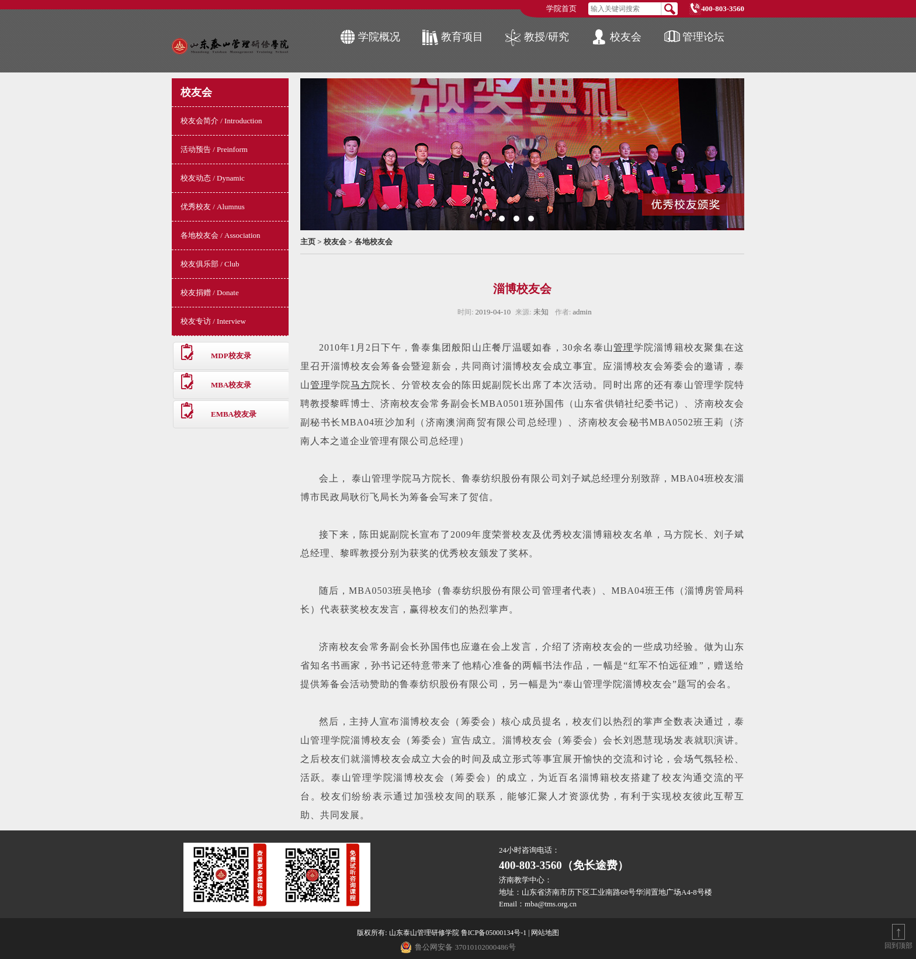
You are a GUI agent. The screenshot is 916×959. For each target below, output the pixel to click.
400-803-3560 (722, 8)
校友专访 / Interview (213, 321)
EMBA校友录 (233, 414)
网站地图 (545, 933)
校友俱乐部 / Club (210, 263)
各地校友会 (374, 241)
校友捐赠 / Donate (210, 292)
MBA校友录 (231, 384)
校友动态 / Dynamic (213, 178)
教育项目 (462, 37)
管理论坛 (703, 37)
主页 (307, 241)
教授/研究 (546, 37)
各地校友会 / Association (221, 235)
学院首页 (561, 8)
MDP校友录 (231, 355)
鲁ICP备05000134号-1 (494, 932)
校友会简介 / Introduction (221, 120)
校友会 (625, 37)
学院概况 (379, 37)
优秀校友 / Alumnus (213, 206)
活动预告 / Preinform (214, 149)
